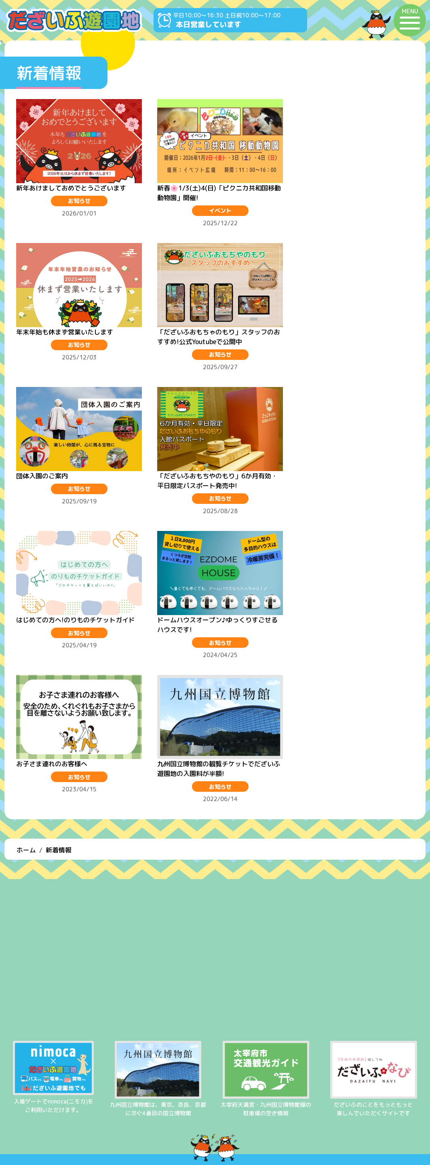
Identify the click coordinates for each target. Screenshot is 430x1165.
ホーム (26, 696)
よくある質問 (215, 1112)
